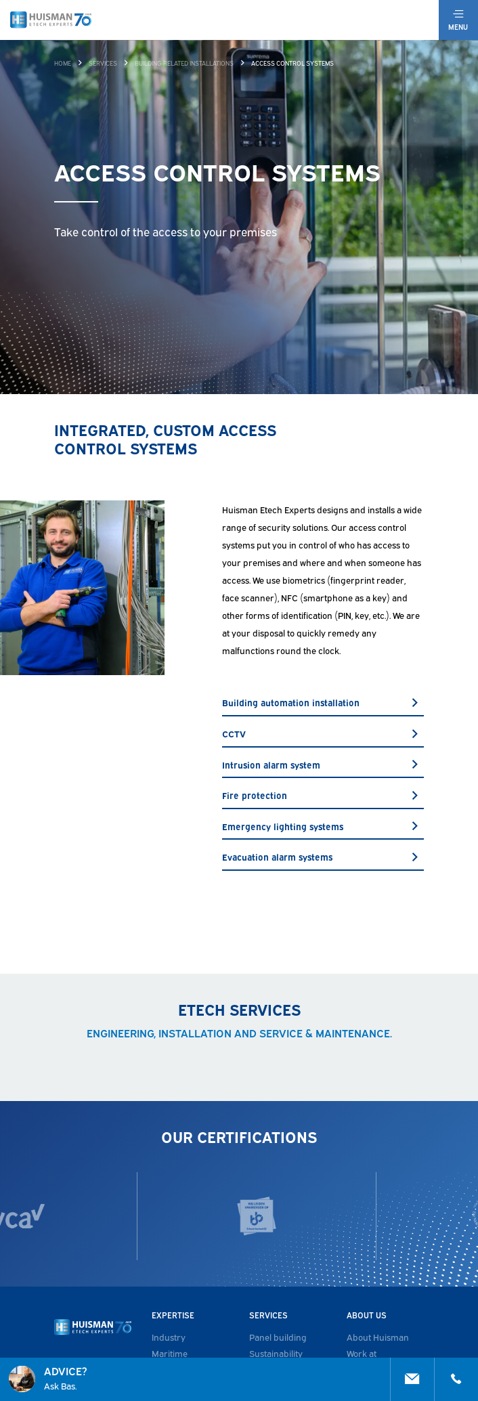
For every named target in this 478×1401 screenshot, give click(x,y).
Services (103, 63)
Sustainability (276, 1353)
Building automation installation (323, 702)
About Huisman (378, 1337)
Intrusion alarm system (323, 764)
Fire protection (323, 795)
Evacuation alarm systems (323, 856)
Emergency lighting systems (323, 826)
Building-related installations (184, 63)
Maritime (170, 1353)
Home (62, 63)
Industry (169, 1337)
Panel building (278, 1337)
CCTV (323, 733)
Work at (361, 1353)
